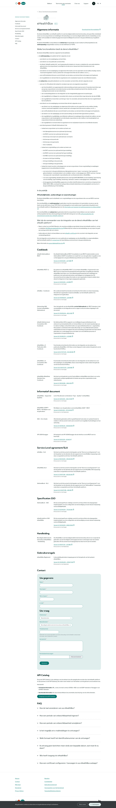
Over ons (77, 3)
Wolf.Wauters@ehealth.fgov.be (54, 228)
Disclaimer (18, 788)
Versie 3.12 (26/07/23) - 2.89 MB (64, 367)
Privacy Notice (19, 791)
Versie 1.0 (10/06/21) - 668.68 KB (64, 426)
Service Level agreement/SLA (22, 28)
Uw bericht (43, 639)
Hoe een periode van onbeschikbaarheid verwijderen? (61, 723)
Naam (41, 582)
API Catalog (18, 41)
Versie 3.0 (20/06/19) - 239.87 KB (64, 562)
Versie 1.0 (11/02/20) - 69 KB (63, 439)
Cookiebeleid (48, 781)
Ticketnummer (44, 629)
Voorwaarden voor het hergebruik (54, 788)
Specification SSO (19, 31)
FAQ (16, 43)
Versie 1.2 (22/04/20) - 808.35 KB (64, 525)
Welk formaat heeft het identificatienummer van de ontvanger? (65, 738)
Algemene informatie (20, 21)
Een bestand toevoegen (46, 653)
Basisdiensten (44, 622)
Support (86, 3)
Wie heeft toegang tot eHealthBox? (54, 756)
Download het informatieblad (91, 29)
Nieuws (17, 778)
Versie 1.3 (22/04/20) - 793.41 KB (64, 509)
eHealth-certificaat (70, 233)
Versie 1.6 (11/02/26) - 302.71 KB (64, 399)
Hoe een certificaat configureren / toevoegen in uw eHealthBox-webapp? (69, 763)
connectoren (56, 240)
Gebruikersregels (19, 36)
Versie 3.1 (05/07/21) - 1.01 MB (63, 544)
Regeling (46, 778)
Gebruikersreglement (50, 784)
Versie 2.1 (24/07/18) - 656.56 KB (64, 474)
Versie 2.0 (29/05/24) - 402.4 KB (64, 313)
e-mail (41, 603)
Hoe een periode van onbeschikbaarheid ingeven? (59, 716)
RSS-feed (18, 784)
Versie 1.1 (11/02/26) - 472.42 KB (64, 410)
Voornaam (43, 589)
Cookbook (17, 23)
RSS (56, 23)
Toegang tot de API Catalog (47, 696)
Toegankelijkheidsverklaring (52, 791)
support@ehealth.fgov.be (56, 243)
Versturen (44, 663)
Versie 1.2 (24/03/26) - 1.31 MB (63, 282)
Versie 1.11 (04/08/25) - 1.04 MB (64, 297)
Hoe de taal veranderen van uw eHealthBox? (57, 708)
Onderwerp (43, 615)
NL (98, 3)
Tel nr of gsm (43, 596)
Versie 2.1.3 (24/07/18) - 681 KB (63, 490)
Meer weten (82, 804)
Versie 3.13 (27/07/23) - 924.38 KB (64, 352)
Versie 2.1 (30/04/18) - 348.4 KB (64, 383)
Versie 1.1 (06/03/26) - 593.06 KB (64, 459)
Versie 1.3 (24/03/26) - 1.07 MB (63, 261)
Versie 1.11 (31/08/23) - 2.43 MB (63, 336)
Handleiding (18, 33)
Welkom (49, 3)
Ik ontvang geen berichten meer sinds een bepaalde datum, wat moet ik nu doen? (69, 747)
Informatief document (20, 26)
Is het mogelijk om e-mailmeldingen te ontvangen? (60, 731)
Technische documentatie (63, 3)
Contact (17, 38)
